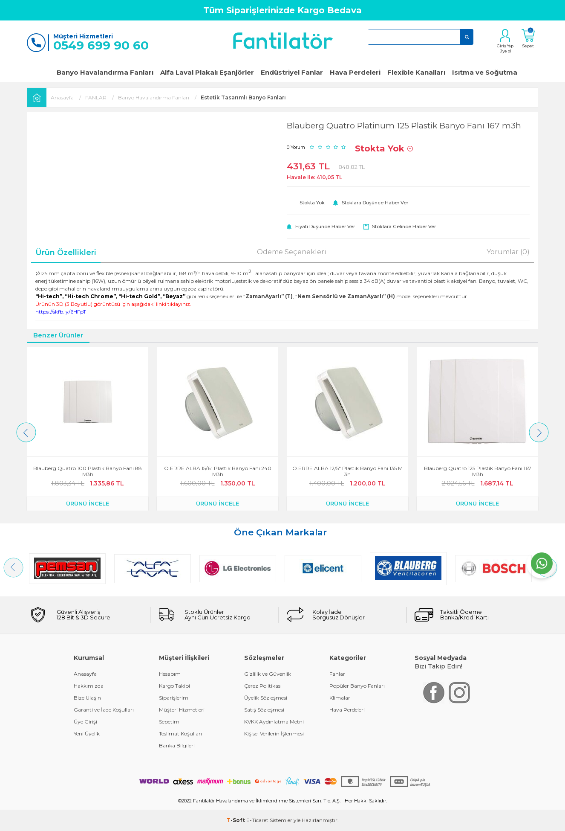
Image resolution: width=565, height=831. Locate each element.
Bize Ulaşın (87, 697)
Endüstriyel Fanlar (292, 72)
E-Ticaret (257, 820)
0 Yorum (296, 147)
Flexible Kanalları (416, 72)
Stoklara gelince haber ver (404, 227)
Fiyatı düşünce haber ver (325, 227)
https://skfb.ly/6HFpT (60, 311)
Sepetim (169, 721)
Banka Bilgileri (177, 745)
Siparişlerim (173, 697)
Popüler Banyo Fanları (357, 686)
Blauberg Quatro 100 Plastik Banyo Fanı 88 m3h (87, 471)
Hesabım (170, 674)
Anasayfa (85, 674)
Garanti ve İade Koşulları (104, 709)
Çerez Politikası (263, 686)
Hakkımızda (89, 686)
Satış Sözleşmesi (264, 709)
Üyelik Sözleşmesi (265, 697)
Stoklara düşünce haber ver (375, 203)
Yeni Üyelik (87, 733)
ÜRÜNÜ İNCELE (87, 503)
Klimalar (339, 697)
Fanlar (337, 674)
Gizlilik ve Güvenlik (267, 674)
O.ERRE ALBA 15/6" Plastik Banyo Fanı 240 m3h (217, 471)
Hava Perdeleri (355, 72)
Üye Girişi (85, 721)
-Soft (236, 820)
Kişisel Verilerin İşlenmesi (274, 733)
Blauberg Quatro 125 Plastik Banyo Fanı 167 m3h (477, 471)
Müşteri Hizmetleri (182, 709)
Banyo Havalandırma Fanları (105, 72)
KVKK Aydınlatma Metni (274, 721)
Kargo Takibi (174, 686)
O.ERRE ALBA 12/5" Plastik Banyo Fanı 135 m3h (347, 471)
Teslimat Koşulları (180, 733)
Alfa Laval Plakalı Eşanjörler (207, 72)
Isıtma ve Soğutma (484, 72)
